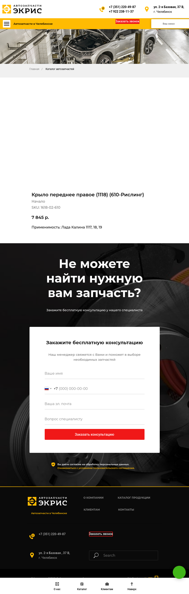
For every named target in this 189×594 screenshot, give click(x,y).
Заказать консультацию (94, 434)
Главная (34, 69)
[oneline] (95, 419)
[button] (127, 21)
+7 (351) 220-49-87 (122, 7)
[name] (95, 373)
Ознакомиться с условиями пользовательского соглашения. (96, 468)
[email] (95, 404)
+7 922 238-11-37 (121, 11)
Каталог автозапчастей (60, 69)
